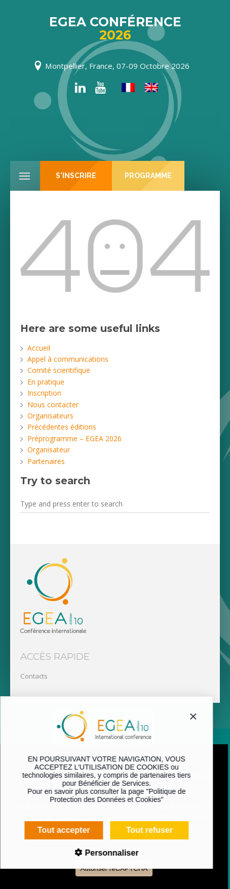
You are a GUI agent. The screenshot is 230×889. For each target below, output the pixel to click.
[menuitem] (128, 87)
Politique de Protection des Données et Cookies (111, 795)
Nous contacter (53, 404)
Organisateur (48, 449)
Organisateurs (50, 415)
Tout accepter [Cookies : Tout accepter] (57, 830)
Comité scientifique (58, 370)
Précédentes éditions (61, 427)
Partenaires (46, 461)
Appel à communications (67, 359)
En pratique (45, 382)
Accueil (38, 348)
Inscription (44, 393)
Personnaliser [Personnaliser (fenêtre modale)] (104, 853)
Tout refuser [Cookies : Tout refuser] (143, 830)
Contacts (34, 676)
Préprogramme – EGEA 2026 (74, 438)
